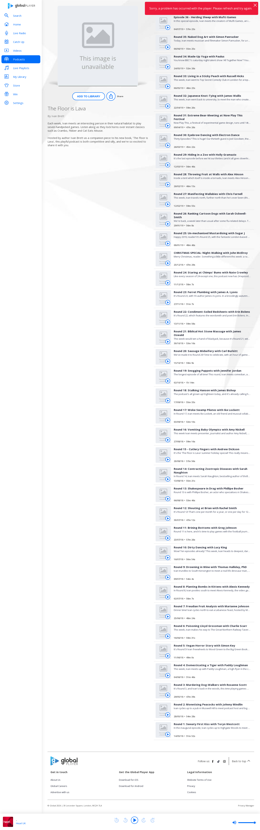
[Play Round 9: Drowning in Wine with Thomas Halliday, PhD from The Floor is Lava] (167, 577)
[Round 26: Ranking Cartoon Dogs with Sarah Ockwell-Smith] (211, 226)
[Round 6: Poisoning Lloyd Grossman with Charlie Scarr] (211, 638)
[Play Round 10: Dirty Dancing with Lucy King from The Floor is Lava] (167, 557)
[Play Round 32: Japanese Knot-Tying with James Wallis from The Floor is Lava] (167, 106)
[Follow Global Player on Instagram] (224, 762)
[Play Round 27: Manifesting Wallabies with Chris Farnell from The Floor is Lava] (167, 204)
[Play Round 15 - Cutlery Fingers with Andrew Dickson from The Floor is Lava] (167, 459)
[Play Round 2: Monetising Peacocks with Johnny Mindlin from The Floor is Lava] (167, 714)
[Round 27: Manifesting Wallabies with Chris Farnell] (211, 206)
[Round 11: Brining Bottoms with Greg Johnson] (211, 540)
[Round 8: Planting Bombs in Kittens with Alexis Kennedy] (211, 599)
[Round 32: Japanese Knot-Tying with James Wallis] (211, 108)
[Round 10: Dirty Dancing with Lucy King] (211, 560)
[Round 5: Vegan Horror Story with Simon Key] (211, 658)
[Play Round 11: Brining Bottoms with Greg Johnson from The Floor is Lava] (167, 538)
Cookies (191, 792)
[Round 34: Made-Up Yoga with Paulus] (211, 69)
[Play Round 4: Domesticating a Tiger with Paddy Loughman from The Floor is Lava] (167, 675)
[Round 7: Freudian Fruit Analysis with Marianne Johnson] (211, 619)
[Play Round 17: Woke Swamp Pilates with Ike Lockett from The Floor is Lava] (167, 420)
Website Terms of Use (199, 779)
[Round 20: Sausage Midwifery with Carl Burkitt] (211, 363)
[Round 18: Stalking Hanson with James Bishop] (211, 403)
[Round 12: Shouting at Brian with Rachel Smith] (211, 521)
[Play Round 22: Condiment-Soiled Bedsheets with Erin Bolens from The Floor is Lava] (167, 322)
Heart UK (21, 823)
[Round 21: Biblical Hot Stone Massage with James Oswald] (211, 344)
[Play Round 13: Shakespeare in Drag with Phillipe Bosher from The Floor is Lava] (167, 498)
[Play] (134, 820)
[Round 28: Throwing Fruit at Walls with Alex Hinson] (211, 187)
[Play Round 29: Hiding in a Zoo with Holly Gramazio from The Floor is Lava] (167, 165)
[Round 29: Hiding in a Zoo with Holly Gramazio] (211, 167)
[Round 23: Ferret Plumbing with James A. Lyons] (211, 305)
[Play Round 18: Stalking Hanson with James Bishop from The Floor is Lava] (167, 400)
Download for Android (131, 786)
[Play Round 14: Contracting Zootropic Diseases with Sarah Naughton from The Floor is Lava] (167, 479)
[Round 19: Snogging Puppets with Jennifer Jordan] (211, 383)
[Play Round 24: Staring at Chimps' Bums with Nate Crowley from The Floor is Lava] (167, 282)
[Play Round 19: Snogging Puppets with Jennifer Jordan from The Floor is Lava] (167, 381)
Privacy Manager (246, 805)
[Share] (114, 96)
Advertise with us (59, 792)
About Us (55, 779)
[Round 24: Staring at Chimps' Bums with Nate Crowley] (211, 285)
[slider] (244, 822)
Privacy (191, 786)
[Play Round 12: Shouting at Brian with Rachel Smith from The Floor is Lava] (167, 518)
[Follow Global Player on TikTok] (218, 762)
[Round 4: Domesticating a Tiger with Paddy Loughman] (211, 678)
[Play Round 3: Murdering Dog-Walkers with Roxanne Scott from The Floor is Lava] (167, 695)
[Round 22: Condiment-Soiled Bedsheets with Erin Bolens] (211, 324)
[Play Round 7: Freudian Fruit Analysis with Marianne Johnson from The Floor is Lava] (167, 616)
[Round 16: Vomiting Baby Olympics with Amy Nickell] (211, 442)
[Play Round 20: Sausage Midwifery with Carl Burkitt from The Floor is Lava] (167, 361)
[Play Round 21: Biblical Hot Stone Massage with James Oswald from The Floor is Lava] (167, 341)
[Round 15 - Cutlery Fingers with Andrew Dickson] (211, 462)
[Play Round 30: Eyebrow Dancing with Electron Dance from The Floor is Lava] (167, 145)
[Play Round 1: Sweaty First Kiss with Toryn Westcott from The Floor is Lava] (167, 734)
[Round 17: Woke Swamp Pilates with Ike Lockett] (211, 422)
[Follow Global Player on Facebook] (212, 762)
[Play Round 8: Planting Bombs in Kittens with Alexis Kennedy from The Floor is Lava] (167, 597)
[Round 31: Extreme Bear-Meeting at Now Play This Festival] (211, 128)
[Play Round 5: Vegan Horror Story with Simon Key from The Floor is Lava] (167, 655)
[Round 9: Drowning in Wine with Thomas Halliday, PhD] (211, 579)
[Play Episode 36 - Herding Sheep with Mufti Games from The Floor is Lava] (167, 27)
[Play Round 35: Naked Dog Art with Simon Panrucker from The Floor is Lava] (167, 47)
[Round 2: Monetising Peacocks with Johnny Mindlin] (211, 717)
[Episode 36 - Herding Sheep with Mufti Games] (211, 30)
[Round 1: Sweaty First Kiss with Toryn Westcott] (211, 737)
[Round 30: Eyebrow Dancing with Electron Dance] (211, 147)
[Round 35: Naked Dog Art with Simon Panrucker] (211, 49)
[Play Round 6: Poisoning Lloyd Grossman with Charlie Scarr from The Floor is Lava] (167, 636)
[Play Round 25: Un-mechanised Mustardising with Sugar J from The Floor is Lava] (167, 243)
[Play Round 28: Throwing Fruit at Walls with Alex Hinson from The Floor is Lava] (167, 184)
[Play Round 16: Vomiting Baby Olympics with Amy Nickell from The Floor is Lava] (167, 439)
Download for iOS (128, 779)
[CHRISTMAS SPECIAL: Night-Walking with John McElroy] (211, 265)
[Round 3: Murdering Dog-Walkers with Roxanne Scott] (211, 697)
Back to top (241, 761)
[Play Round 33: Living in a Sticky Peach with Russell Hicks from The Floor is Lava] (167, 86)
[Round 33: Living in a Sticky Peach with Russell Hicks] (211, 89)
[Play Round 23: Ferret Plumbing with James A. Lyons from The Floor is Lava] (167, 302)
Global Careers (58, 786)
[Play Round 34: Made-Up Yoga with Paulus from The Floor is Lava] (167, 66)
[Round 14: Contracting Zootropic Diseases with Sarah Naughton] (211, 481)
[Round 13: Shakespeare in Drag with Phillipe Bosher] (211, 501)
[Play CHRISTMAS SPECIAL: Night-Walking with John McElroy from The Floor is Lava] (167, 263)
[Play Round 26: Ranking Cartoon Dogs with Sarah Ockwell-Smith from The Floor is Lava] (167, 223)
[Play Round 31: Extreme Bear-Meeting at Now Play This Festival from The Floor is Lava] (167, 125)
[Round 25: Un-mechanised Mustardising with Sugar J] (211, 246)
